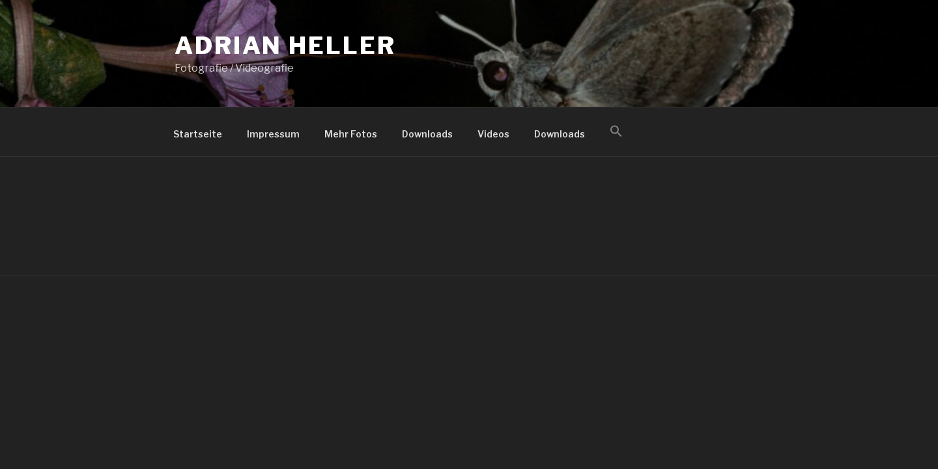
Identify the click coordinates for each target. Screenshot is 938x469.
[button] (616, 131)
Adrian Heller (285, 45)
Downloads (427, 133)
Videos (493, 133)
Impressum (273, 133)
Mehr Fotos (350, 133)
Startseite (197, 133)
